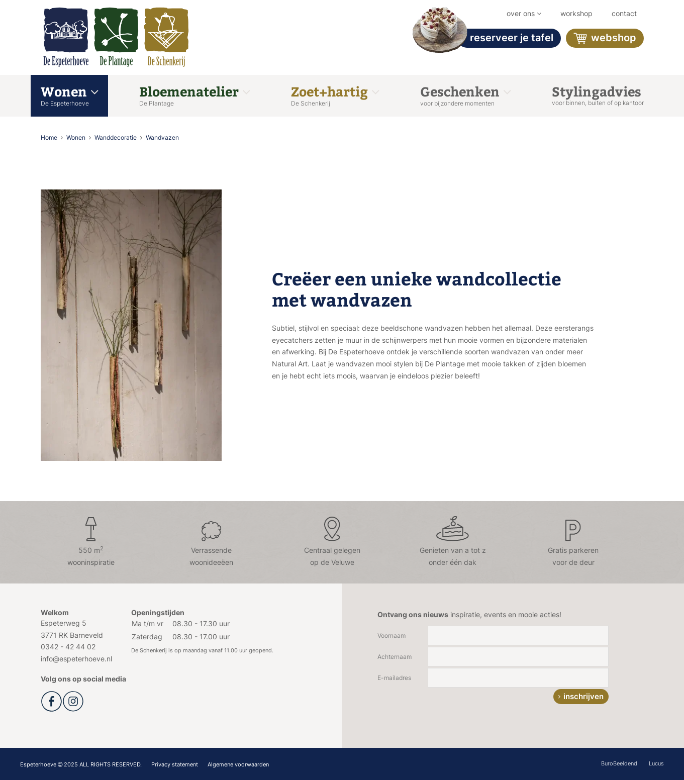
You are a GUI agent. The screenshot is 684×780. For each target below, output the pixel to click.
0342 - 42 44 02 (68, 646)
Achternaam (394, 656)
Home (50, 137)
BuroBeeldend (619, 763)
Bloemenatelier (194, 94)
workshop (576, 13)
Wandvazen (162, 137)
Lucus (656, 763)
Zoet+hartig (335, 94)
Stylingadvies (598, 94)
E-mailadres (394, 677)
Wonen (69, 94)
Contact (624, 13)
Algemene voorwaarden (238, 764)
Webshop (604, 38)
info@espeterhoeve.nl (76, 658)
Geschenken (465, 94)
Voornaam (391, 635)
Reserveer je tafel (505, 38)
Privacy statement (174, 764)
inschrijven (583, 696)
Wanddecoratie (116, 137)
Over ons (524, 13)
